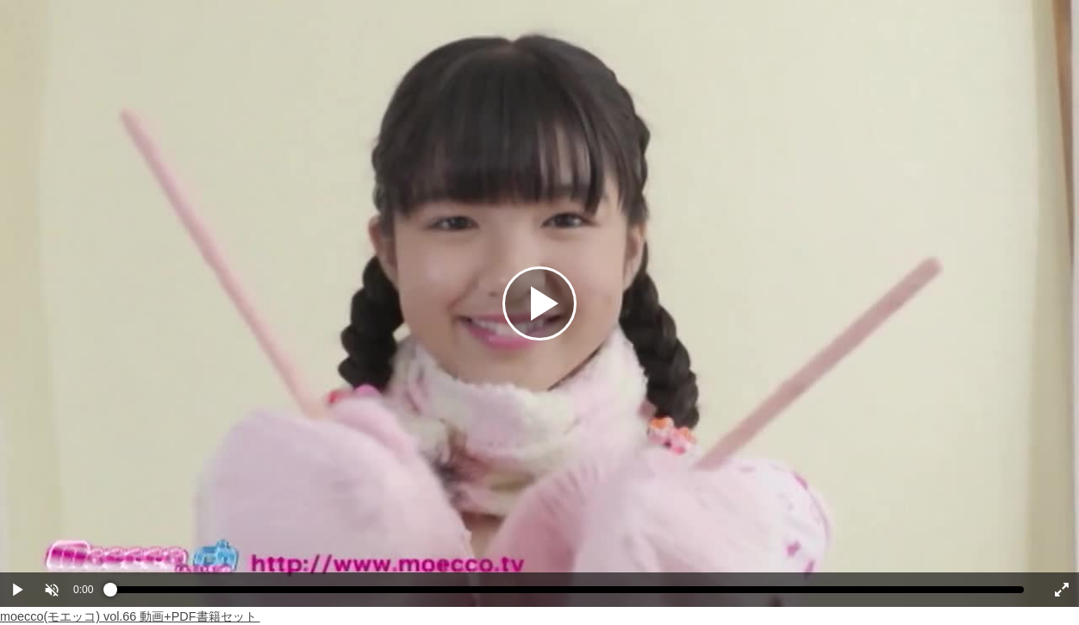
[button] (51, 589)
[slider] (567, 594)
